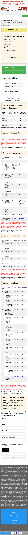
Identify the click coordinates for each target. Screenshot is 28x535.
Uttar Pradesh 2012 (12, 20)
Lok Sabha (9, 13)
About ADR (14, 512)
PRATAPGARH (6, 22)
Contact (14, 517)
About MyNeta (14, 510)
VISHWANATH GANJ (17, 22)
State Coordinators (14, 515)
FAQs (14, 523)
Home (2, 13)
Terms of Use (14, 520)
